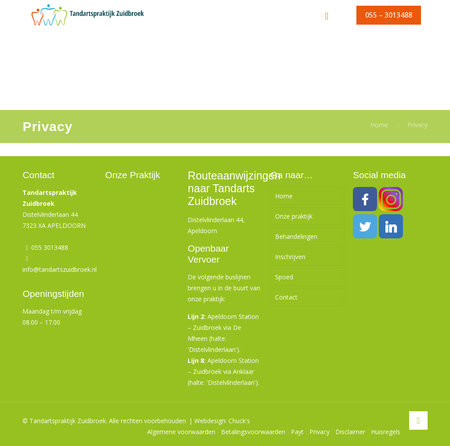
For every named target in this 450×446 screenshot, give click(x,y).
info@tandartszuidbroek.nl (59, 269)
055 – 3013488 (388, 15)
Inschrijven (290, 256)
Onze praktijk (293, 216)
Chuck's (239, 421)
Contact (286, 297)
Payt (297, 432)
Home (379, 125)
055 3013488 (49, 247)
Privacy (417, 125)
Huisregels (385, 432)
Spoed (284, 277)
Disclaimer (350, 432)
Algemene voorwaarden (181, 432)
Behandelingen (296, 236)
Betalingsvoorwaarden (253, 432)
